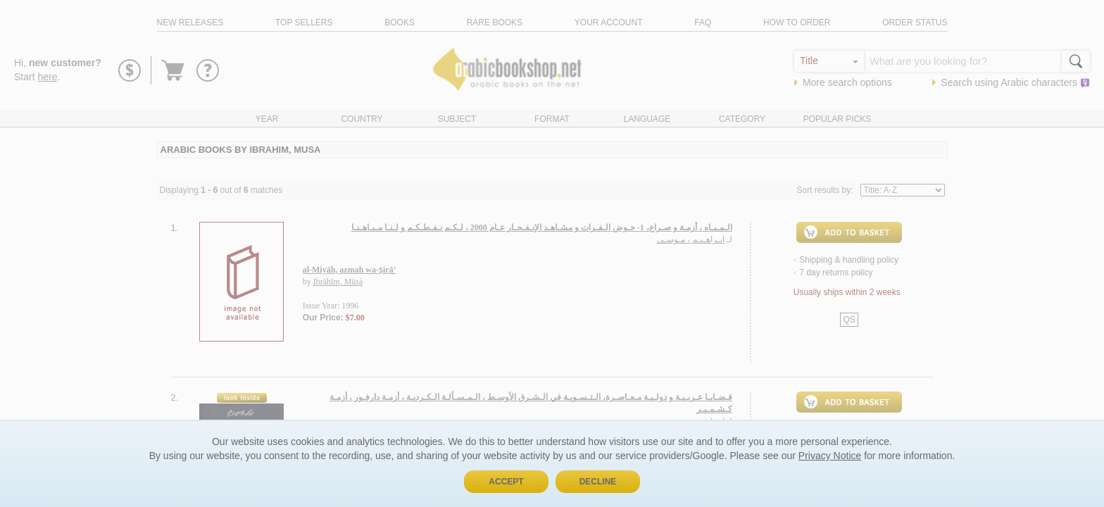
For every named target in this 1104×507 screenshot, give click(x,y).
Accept (506, 482)
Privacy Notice (829, 455)
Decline (598, 482)
